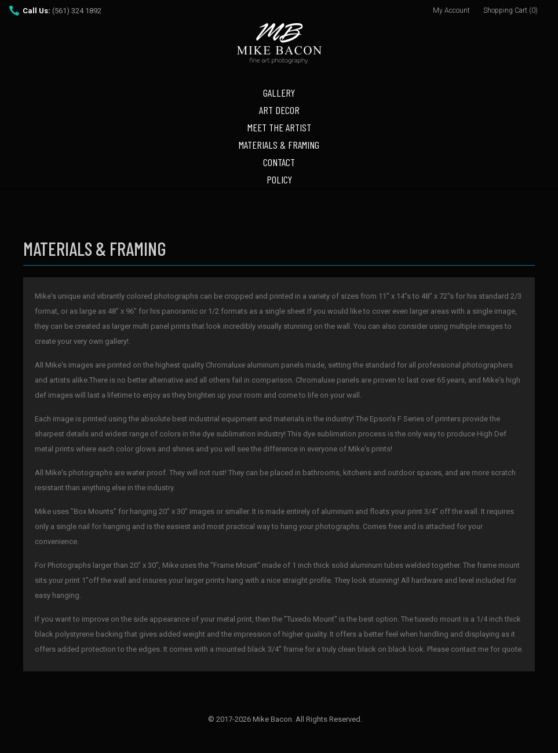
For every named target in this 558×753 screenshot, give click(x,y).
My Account (451, 10)
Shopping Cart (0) (510, 10)
